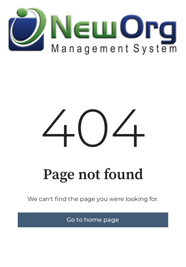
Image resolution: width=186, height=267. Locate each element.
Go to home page (93, 219)
